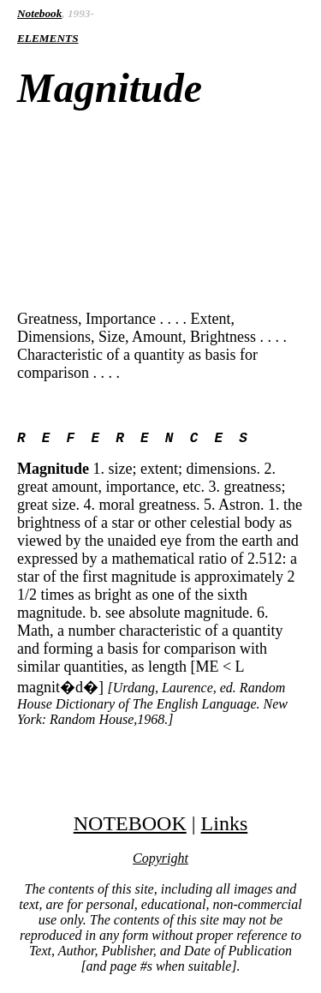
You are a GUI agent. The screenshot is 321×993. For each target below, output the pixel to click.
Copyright (160, 861)
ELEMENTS (48, 38)
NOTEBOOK (130, 827)
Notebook (39, 13)
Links (224, 827)
